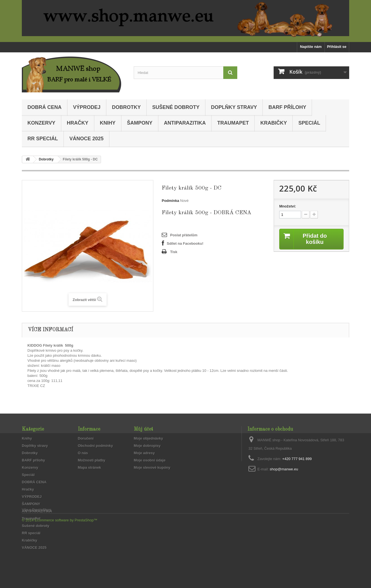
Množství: (287, 206)
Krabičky (273, 123)
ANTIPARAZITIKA (185, 123)
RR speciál (42, 138)
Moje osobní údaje (149, 460)
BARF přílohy (287, 107)
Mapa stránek (89, 467)
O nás (83, 453)
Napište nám (310, 47)
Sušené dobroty (175, 107)
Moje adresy (144, 453)
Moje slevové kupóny (152, 467)
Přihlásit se (336, 47)
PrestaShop (41, 557)
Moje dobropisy (147, 446)
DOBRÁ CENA (44, 107)
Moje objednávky (148, 438)
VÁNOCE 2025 (86, 138)
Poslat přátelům (184, 235)
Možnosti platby (91, 460)
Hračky (77, 123)
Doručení (85, 438)
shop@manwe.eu (284, 469)
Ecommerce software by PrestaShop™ (66, 568)
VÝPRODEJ (86, 107)
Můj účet (143, 429)
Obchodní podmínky (95, 446)
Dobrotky (126, 107)
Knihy (108, 123)
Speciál (309, 123)
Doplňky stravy (234, 107)
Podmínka (170, 201)
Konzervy (41, 123)
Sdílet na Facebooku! (185, 243)
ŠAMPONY (139, 123)
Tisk (173, 252)
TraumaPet (233, 123)
